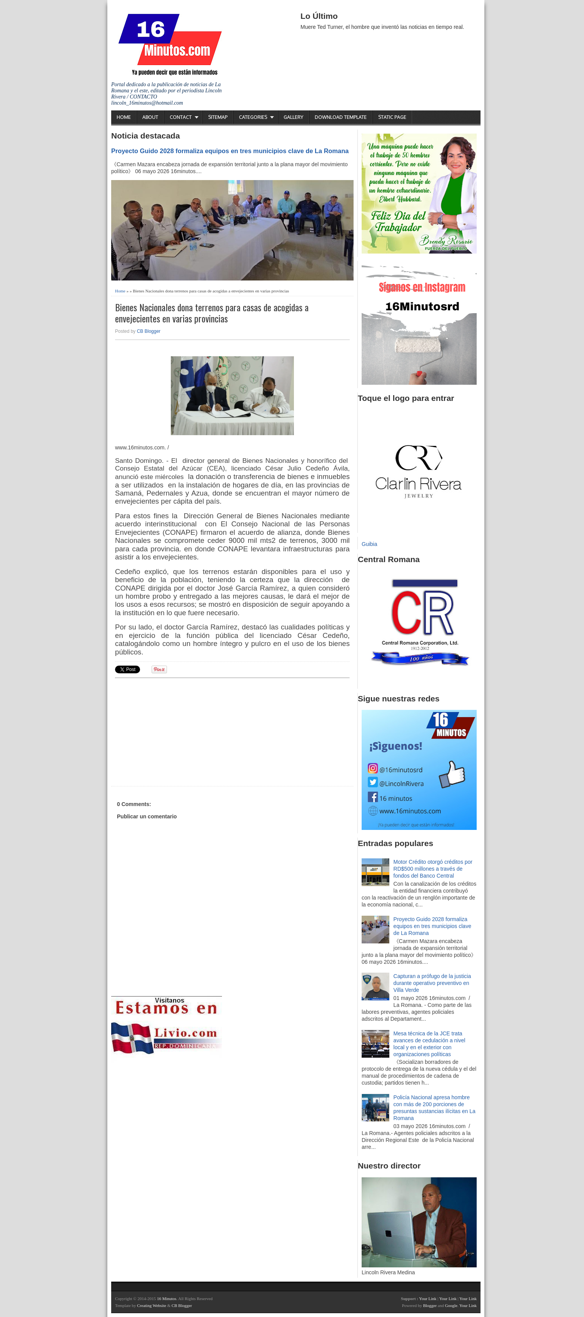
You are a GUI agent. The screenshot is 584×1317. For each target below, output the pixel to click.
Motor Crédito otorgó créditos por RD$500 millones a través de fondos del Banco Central (433, 869)
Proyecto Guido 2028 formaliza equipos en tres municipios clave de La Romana (230, 150)
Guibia (369, 544)
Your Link (427, 1298)
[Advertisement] (174, 731)
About (150, 117)
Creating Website (151, 1305)
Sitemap (217, 117)
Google (451, 1305)
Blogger (430, 1305)
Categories (253, 117)
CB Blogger (148, 331)
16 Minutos (166, 1298)
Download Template (341, 117)
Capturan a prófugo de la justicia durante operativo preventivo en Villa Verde (432, 983)
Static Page (392, 117)
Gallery (293, 117)
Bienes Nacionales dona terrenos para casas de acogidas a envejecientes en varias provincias (212, 313)
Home (124, 117)
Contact (181, 117)
